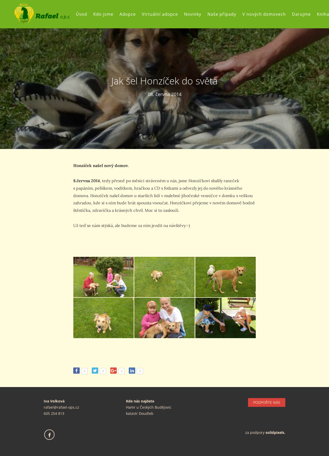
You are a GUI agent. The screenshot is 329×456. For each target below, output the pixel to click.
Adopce (128, 14)
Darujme (301, 14)
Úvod (81, 14)
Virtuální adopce (160, 14)
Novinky (192, 14)
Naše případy (221, 14)
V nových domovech (264, 14)
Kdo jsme (103, 14)
